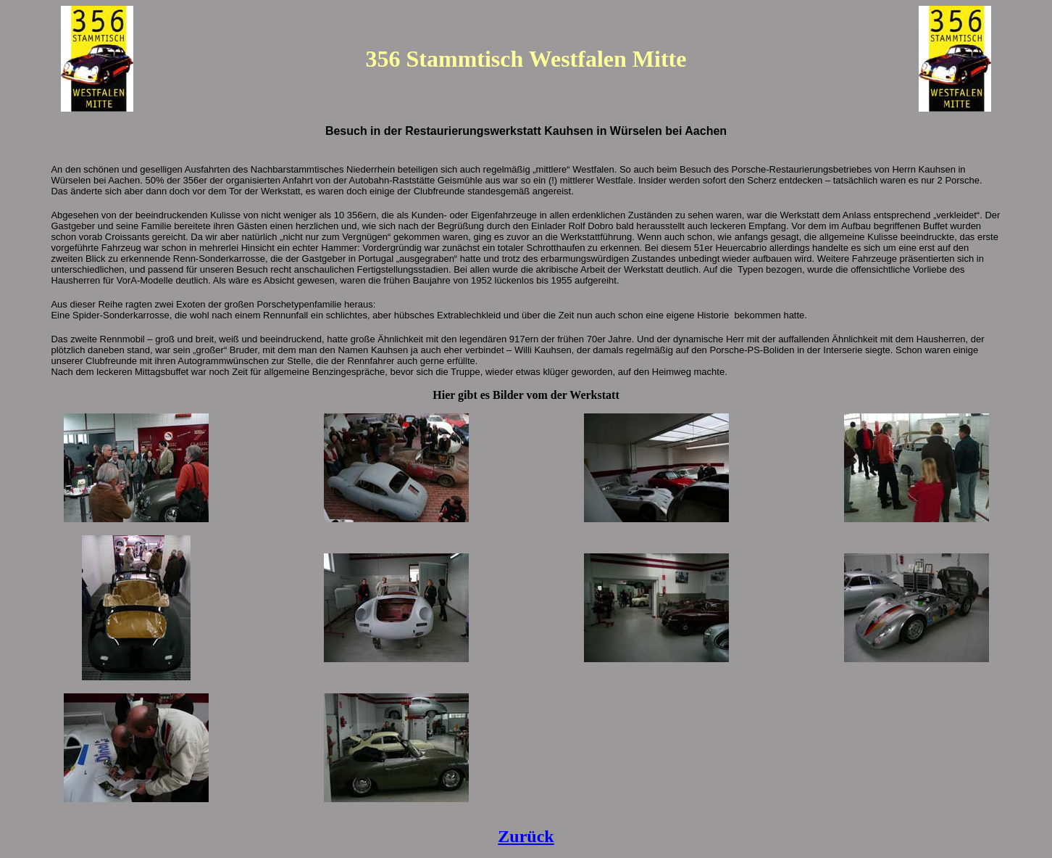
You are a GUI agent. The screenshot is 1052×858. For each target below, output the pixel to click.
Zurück (526, 836)
